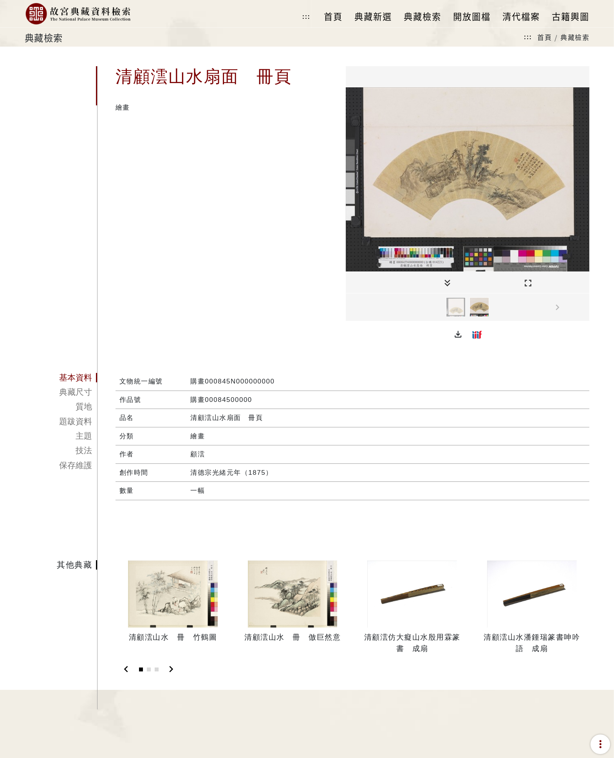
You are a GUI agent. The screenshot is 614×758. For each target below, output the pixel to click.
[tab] (61, 377)
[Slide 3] (157, 669)
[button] (458, 334)
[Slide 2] (149, 669)
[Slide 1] (141, 669)
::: (306, 16)
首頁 (544, 37)
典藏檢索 (574, 37)
